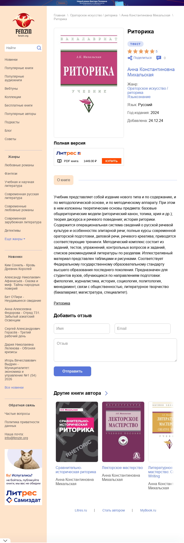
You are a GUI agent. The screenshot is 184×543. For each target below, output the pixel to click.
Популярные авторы (20, 114)
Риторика (62, 303)
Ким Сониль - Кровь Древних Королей (20, 267)
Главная (59, 15)
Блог (8, 130)
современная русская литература (22, 196)
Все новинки (14, 387)
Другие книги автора (77, 393)
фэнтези (11, 173)
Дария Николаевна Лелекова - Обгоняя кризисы (20, 348)
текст (135, 44)
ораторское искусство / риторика (93, 15)
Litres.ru (81, 510)
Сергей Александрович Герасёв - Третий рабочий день (22, 332)
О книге (63, 180)
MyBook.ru (148, 510)
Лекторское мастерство (122, 468)
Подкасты (12, 122)
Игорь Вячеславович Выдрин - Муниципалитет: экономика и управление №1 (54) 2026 (20, 369)
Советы (10, 139)
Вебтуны (11, 88)
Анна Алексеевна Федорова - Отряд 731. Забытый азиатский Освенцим (22, 314)
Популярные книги (19, 68)
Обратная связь (22, 405)
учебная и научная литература (19, 184)
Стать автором (113, 510)
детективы (13, 230)
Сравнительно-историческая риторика (76, 470)
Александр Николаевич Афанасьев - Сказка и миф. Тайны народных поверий (22, 282)
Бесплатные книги (18, 105)
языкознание (139, 97)
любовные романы (19, 165)
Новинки (11, 59)
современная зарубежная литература (23, 220)
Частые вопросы (17, 413)
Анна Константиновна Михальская (145, 15)
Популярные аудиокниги (14, 78)
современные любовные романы (19, 208)
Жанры (14, 157)
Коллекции (13, 97)
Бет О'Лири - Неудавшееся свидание (23, 298)
